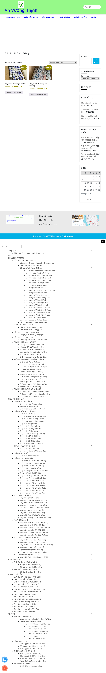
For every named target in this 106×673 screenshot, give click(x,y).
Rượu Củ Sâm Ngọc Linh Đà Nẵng (33, 661)
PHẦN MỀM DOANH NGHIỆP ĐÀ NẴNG (29, 359)
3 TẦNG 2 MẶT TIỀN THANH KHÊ (26, 584)
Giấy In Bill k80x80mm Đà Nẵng (31, 443)
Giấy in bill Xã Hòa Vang (29, 431)
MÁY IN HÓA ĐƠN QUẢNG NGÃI (26, 555)
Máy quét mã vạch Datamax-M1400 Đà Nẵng (36, 545)
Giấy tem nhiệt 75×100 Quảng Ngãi (33, 451)
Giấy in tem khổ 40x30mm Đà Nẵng (33, 461)
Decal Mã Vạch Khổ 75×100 (30, 473)
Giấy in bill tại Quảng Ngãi (29, 448)
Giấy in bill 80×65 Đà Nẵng (30, 441)
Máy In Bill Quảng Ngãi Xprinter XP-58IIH (35, 557)
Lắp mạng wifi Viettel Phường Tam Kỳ (39, 307)
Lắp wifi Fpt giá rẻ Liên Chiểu (36, 634)
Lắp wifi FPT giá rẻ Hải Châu (36, 629)
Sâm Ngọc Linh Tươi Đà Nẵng (31, 649)
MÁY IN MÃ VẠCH (21, 520)
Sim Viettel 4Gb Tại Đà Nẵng (30, 387)
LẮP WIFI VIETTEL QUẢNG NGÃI (26, 332)
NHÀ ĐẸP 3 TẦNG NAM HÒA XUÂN (27, 599)
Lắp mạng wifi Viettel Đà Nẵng (31, 265)
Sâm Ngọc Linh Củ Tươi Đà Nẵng (32, 656)
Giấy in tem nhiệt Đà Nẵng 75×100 (32, 409)
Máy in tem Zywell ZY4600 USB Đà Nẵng (35, 527)
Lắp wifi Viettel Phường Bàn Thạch (38, 278)
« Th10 (89, 199)
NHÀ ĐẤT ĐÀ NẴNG (80, 17)
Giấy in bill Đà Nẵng (27, 414)
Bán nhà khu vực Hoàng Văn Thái (26, 609)
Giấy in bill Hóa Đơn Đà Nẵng (31, 404)
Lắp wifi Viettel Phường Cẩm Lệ (37, 283)
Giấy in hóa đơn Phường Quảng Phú (33, 421)
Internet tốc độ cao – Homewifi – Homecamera (37, 263)
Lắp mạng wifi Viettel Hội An (36, 288)
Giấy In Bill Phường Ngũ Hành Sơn (33, 416)
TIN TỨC (93, 17)
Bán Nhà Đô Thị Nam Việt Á (24, 607)
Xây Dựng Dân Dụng (22, 663)
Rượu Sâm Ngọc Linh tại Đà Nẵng (32, 658)
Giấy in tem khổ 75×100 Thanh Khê (33, 485)
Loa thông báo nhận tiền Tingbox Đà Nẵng (35, 619)
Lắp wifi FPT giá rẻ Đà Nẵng (30, 621)
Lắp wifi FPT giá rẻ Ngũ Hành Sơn (38, 624)
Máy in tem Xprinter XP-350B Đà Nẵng (34, 530)
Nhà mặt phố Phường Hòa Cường (26, 602)
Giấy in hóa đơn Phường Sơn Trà (32, 419)
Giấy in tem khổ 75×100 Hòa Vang (32, 493)
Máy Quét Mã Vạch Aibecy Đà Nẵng (33, 542)
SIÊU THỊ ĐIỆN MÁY (48, 17)
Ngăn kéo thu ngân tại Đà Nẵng (31, 550)
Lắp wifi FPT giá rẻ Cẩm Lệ (36, 636)
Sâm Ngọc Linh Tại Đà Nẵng (30, 653)
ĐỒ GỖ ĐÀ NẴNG (64, 17)
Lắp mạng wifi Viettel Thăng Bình (38, 298)
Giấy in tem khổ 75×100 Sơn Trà (32, 480)
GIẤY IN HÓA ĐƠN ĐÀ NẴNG (25, 411)
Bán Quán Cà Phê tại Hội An (24, 611)
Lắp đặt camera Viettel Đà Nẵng (31, 327)
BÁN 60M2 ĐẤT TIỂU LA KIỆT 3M (26, 579)
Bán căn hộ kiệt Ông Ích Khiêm (25, 604)
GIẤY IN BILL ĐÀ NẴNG (23, 401)
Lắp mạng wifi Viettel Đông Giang (38, 312)
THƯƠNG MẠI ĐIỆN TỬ (23, 616)
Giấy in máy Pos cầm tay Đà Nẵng (32, 433)
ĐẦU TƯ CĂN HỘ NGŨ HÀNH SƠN (27, 577)
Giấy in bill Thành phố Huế (30, 456)
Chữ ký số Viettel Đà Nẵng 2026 (32, 345)
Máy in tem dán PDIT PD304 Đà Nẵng (34, 522)
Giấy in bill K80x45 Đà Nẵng (30, 438)
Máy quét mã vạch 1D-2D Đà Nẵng (33, 540)
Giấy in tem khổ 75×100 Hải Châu (32, 483)
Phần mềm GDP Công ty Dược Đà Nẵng (35, 394)
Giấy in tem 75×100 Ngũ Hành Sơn (33, 478)
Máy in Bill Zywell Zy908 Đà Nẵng (32, 515)
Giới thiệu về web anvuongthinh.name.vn (29, 253)
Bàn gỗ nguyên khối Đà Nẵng (31, 567)
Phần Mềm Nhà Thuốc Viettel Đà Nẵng (34, 391)
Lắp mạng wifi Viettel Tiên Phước (38, 315)
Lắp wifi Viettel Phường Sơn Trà (37, 273)
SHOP (19, 17)
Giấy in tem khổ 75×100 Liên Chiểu (33, 488)
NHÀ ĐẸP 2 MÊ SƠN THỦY (24, 597)
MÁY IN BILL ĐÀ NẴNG (22, 495)
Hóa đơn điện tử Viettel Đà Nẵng (32, 347)
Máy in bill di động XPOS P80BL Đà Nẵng (35, 518)
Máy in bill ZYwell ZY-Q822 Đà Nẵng (33, 505)
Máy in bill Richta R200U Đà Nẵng (32, 510)
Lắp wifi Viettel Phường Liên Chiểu (38, 280)
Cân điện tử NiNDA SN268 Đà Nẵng (33, 552)
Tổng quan (10, 17)
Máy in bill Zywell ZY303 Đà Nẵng (32, 513)
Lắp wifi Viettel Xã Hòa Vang (36, 285)
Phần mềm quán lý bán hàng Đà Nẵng (34, 384)
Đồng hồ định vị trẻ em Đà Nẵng (32, 354)
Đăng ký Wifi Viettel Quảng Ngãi (31, 335)
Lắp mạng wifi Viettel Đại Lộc (36, 293)
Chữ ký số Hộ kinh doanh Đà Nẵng (33, 364)
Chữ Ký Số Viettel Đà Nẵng (30, 362)
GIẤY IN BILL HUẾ (21, 453)
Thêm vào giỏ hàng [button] (13, 92)
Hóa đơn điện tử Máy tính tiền (31, 369)
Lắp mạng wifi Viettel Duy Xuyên (37, 295)
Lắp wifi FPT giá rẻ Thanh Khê (37, 631)
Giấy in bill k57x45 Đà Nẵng (30, 436)
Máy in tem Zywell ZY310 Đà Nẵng (32, 525)
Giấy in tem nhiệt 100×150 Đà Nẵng (33, 476)
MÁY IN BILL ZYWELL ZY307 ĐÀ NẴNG (35, 508)
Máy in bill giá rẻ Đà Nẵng (29, 498)
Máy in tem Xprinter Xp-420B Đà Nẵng (34, 535)
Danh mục (85, 76)
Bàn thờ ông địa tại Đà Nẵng (30, 572)
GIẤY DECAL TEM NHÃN (23, 458)
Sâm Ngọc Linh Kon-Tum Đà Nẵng (33, 644)
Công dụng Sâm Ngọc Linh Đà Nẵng (33, 646)
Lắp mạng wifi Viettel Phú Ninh (37, 305)
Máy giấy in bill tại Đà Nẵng (30, 406)
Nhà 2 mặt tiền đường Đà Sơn (25, 594)
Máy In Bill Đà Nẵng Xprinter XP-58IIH (34, 503)
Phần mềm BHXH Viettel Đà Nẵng (32, 349)
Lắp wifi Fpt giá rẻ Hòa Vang (36, 639)
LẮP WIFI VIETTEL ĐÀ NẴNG (25, 260)
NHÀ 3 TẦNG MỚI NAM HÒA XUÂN (27, 592)
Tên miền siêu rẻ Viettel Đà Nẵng (32, 374)
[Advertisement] (53, 35)
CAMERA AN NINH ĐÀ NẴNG (25, 325)
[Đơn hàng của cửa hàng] (63, 62)
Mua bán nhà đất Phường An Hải (26, 587)
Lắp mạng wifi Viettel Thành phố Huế (33, 340)
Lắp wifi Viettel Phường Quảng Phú (39, 275)
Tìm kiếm (84, 56)
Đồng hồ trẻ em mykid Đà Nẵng (31, 372)
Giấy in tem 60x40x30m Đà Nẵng (32, 466)
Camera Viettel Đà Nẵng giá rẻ (31, 330)
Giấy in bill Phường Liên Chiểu (31, 429)
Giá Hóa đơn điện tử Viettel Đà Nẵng (33, 367)
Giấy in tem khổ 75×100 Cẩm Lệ (32, 490)
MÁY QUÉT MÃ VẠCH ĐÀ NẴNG (26, 537)
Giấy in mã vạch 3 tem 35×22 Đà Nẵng (34, 471)
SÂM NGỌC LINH (20, 641)
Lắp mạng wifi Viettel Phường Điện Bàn (40, 290)
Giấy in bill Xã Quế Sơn (28, 424)
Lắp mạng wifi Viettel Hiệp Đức (37, 300)
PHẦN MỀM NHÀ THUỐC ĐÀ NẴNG (27, 389)
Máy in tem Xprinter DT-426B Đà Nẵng (34, 532)
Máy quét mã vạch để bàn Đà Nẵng (33, 547)
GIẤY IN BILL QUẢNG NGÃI (24, 446)
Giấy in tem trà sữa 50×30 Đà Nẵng (33, 463)
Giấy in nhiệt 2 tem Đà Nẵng (30, 468)
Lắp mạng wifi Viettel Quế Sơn (37, 302)
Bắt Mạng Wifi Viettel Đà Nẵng (31, 268)
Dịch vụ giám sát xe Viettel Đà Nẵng (33, 357)
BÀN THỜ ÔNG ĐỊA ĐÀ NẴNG (25, 569)
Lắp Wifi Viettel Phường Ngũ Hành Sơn (40, 270)
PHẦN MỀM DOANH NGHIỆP (25, 342)
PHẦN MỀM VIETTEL (31, 17)
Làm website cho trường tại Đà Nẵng (33, 352)
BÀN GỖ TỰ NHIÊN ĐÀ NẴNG (25, 562)
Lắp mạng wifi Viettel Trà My (36, 317)
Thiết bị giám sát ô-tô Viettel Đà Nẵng (33, 382)
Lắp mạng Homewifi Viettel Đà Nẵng (33, 320)
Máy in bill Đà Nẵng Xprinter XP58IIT (33, 500)
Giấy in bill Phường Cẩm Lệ (30, 426)
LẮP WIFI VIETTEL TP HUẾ (24, 337)
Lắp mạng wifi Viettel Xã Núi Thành (39, 310)
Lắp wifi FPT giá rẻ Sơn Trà (36, 626)
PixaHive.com (67, 236)
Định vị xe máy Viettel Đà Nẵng (31, 379)
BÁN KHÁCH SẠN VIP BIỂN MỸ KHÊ (27, 582)
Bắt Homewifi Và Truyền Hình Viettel (33, 322)
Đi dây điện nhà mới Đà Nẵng (31, 666)
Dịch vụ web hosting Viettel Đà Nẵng (33, 377)
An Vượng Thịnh (21, 10)
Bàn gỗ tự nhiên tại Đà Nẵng (30, 564)
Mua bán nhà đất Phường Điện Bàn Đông (29, 589)
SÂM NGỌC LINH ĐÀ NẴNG (24, 651)
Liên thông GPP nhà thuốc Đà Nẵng (33, 396)
